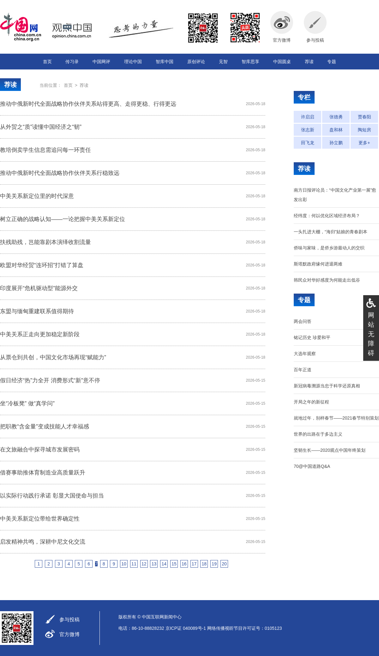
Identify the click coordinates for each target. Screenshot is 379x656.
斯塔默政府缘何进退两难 (318, 263)
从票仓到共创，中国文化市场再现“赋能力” (53, 357)
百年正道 (302, 369)
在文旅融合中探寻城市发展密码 (40, 449)
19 (214, 563)
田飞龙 (307, 142)
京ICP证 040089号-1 (185, 628)
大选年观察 (305, 353)
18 (204, 563)
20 (224, 563)
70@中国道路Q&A (312, 466)
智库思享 (250, 61)
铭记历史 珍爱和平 (312, 337)
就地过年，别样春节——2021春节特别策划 (336, 417)
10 (123, 563)
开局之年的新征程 (311, 401)
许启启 (307, 116)
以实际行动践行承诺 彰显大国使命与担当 (52, 495)
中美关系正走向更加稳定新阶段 (40, 334)
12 (144, 563)
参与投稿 (69, 619)
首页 (47, 61)
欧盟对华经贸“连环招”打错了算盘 (41, 265)
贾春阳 (364, 116)
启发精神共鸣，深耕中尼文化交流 (42, 542)
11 (133, 563)
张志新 (307, 129)
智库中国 (164, 61)
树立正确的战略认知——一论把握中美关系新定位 (62, 219)
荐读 (309, 61)
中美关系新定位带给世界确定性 (40, 519)
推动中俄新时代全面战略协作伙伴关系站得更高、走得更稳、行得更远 (88, 104)
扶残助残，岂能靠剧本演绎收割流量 (45, 242)
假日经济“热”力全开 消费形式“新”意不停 (50, 380)
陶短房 (364, 129)
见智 (223, 61)
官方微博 (69, 634)
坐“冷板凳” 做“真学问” (27, 403)
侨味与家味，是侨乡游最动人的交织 (329, 247)
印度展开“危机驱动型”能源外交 (39, 288)
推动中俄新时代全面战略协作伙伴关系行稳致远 (59, 173)
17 (194, 563)
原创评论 (196, 61)
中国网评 (101, 61)
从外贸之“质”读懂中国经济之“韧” (40, 127)
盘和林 (336, 129)
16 (184, 563)
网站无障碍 (371, 334)
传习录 (72, 61)
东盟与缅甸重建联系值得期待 (37, 311)
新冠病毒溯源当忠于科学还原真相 (327, 385)
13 (154, 563)
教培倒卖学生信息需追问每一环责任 (45, 150)
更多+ (364, 142)
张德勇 (336, 116)
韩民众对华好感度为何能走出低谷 (327, 280)
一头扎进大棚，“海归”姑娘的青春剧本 (330, 231)
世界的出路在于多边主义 (318, 434)
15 (174, 563)
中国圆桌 (282, 61)
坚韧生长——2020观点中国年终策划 (329, 450)
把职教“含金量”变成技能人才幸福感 (44, 426)
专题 (331, 61)
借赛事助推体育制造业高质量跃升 (42, 472)
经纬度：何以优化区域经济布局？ (327, 215)
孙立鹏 (336, 142)
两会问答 (302, 321)
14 (163, 563)
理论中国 (133, 61)
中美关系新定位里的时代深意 (37, 196)
